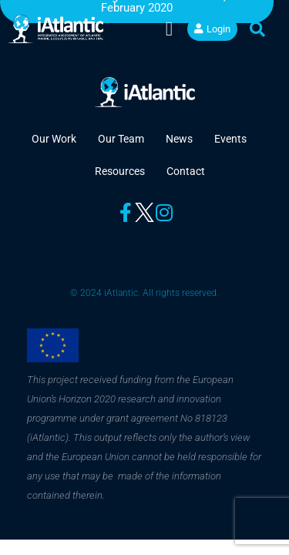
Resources (120, 171)
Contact (185, 171)
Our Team (121, 139)
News (179, 139)
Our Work (54, 139)
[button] (168, 29)
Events (230, 139)
